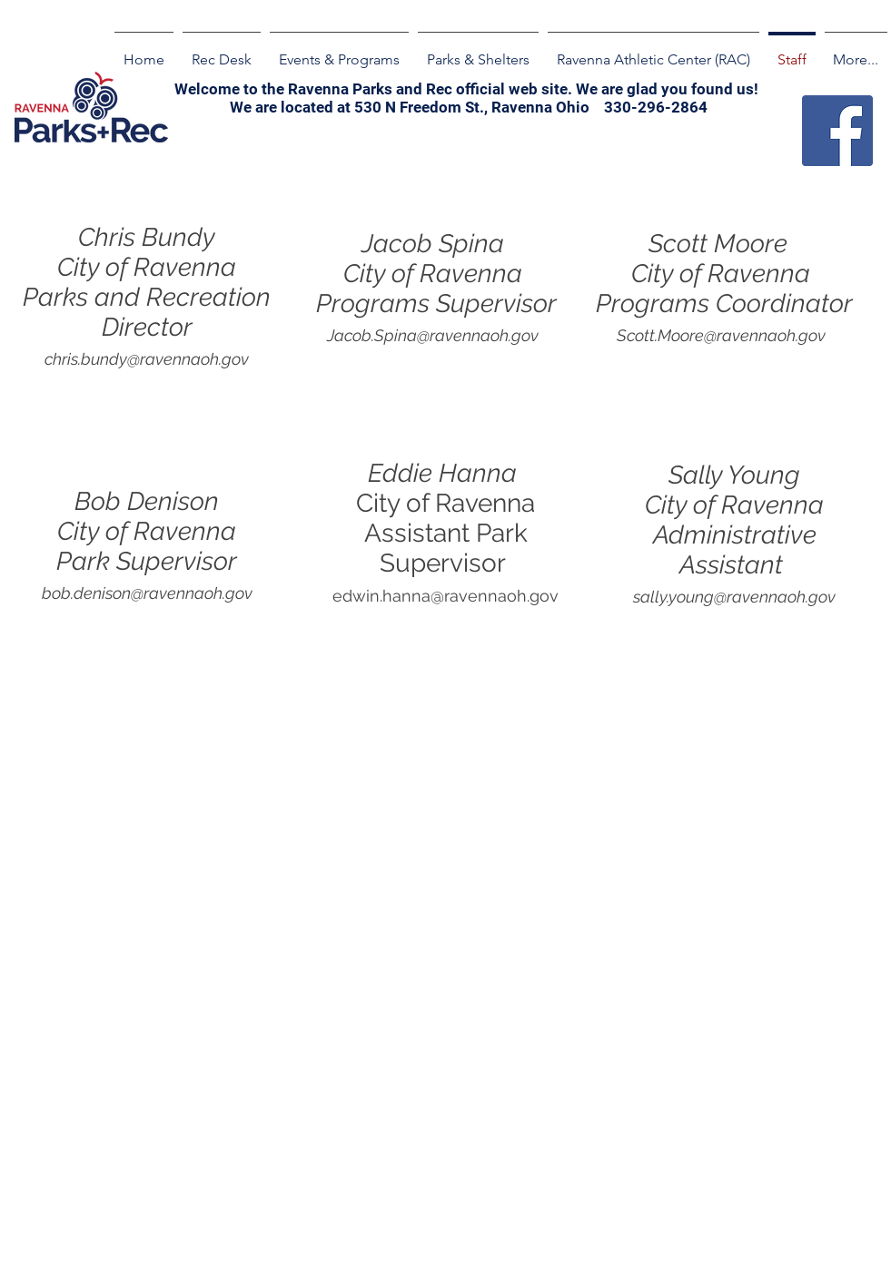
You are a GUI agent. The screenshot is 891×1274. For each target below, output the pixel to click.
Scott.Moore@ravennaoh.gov (721, 335)
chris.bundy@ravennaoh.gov (147, 358)
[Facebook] (837, 130)
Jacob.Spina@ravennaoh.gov (433, 335)
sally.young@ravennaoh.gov (734, 596)
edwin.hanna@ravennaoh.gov (445, 595)
